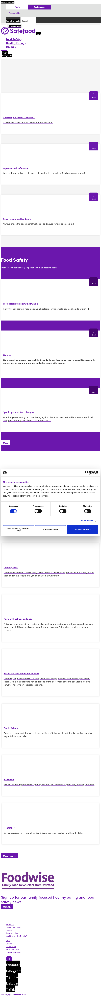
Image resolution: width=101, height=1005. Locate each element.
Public (17, 6)
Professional (39, 6)
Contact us (11, 946)
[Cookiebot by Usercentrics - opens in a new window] (87, 472)
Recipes (11, 46)
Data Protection (13, 952)
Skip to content (7, 2)
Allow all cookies (82, 530)
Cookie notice (12, 933)
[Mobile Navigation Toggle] (4, 53)
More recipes (9, 855)
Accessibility (14, 13)
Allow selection (50, 530)
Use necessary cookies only (18, 529)
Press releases (12, 949)
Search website (13, 20)
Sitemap (10, 943)
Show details (87, 521)
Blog (8, 940)
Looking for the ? (16, 935)
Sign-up (7, 906)
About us (10, 924)
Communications (13, 927)
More (5, 442)
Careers (9, 930)
